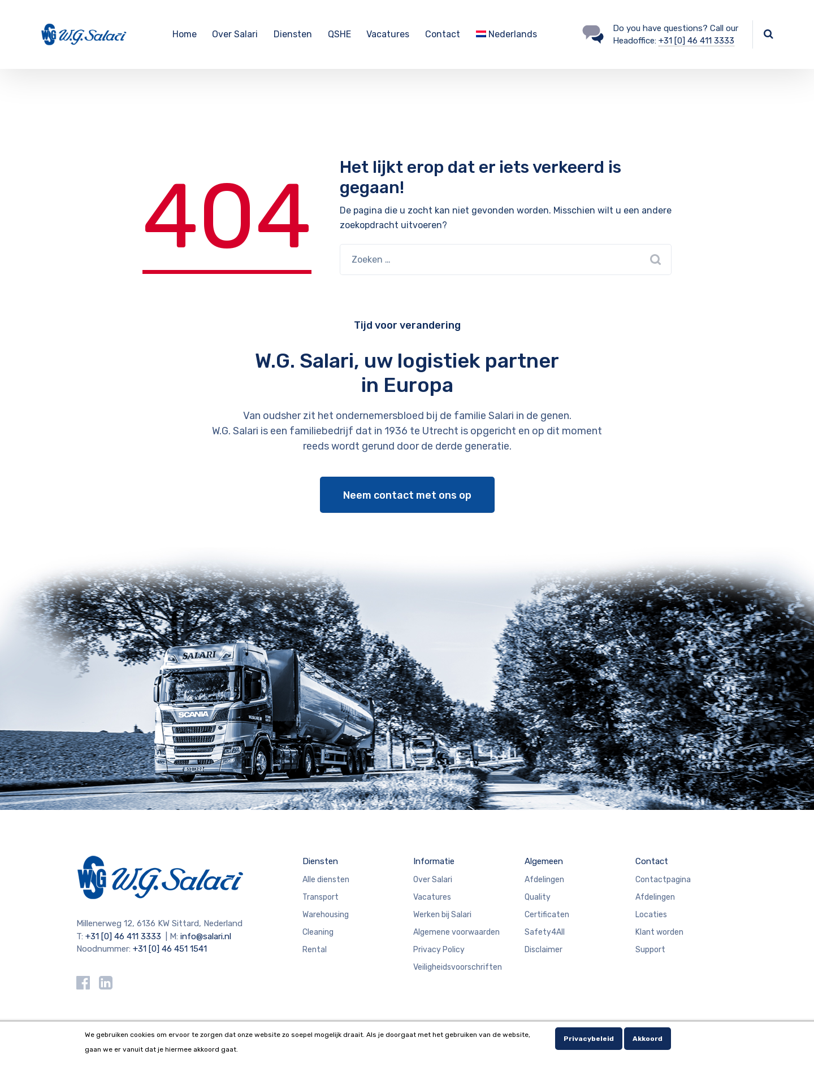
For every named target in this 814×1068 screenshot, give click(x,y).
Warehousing (325, 914)
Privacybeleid (589, 1039)
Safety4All (545, 932)
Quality (538, 897)
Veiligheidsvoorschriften (457, 967)
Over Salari (235, 34)
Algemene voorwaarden (456, 932)
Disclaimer (543, 949)
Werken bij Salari (442, 914)
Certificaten (547, 914)
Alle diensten (325, 879)
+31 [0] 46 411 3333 (696, 41)
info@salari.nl (205, 936)
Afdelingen (544, 879)
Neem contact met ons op (407, 495)
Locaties (651, 914)
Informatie (433, 861)
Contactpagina (663, 879)
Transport (320, 897)
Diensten (293, 34)
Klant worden (659, 932)
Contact (442, 34)
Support (650, 949)
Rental (314, 949)
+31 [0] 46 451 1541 (170, 949)
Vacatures (387, 34)
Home (184, 34)
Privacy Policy (439, 949)
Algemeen (544, 861)
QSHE (339, 34)
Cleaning (318, 932)
